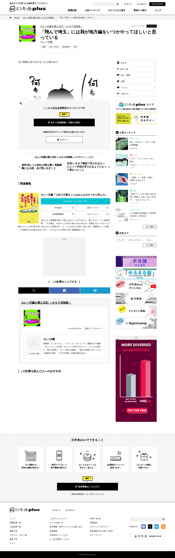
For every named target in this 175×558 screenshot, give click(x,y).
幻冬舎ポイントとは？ (59, 535)
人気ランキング (92, 10)
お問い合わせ (95, 518)
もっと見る (150, 227)
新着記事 (72, 10)
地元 (75, 47)
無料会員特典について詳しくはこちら (88, 494)
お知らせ (125, 94)
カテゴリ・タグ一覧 (18, 535)
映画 (44, 47)
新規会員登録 (157, 4)
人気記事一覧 (15, 527)
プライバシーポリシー (99, 527)
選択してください (92, 328)
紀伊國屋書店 (58, 214)
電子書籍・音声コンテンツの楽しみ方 (66, 527)
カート (128, 4)
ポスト (152, 26)
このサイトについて (58, 518)
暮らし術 (124, 69)
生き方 (17, 18)
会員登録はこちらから (87, 486)
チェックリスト (136, 240)
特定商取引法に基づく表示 (101, 531)
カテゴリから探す (117, 10)
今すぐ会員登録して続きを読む (64, 122)
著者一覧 (13, 539)
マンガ (124, 87)
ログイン (142, 4)
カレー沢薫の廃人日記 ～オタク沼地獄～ (39, 18)
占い (149, 240)
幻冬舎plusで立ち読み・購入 (75, 201)
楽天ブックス (93, 208)
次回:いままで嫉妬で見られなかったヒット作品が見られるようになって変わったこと (86, 166)
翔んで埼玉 (54, 47)
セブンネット (93, 214)
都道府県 (66, 47)
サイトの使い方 (56, 523)
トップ (12, 518)
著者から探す (140, 10)
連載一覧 (13, 531)
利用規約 (93, 523)
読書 (123, 81)
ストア (158, 10)
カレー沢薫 (49, 339)
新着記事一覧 (15, 523)
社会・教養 (125, 75)
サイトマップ (95, 535)
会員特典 (53, 531)
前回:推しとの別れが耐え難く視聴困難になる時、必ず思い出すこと (42, 166)
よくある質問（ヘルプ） (60, 539)
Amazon (58, 208)
